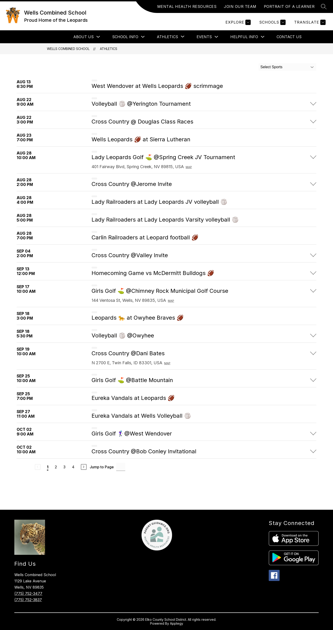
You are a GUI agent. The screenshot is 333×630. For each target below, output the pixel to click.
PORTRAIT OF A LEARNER (289, 6)
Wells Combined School (68, 49)
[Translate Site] (309, 22)
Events (204, 36)
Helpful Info (244, 36)
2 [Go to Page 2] (56, 467)
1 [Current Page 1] (47, 467)
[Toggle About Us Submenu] (98, 37)
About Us (83, 36)
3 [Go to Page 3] (64, 467)
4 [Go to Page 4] (73, 467)
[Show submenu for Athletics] (167, 37)
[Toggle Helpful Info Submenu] (262, 37)
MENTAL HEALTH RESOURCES (187, 6)
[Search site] (324, 6)
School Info (125, 36)
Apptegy (176, 623)
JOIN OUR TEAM (240, 6)
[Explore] (237, 22)
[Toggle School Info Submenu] (143, 37)
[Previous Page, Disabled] (37, 467)
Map (189, 167)
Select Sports (271, 67)
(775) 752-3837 (28, 599)
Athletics (108, 49)
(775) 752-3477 (28, 593)
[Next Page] (83, 467)
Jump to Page (102, 467)
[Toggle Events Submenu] (216, 37)
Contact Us (289, 36)
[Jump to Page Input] (120, 467)
